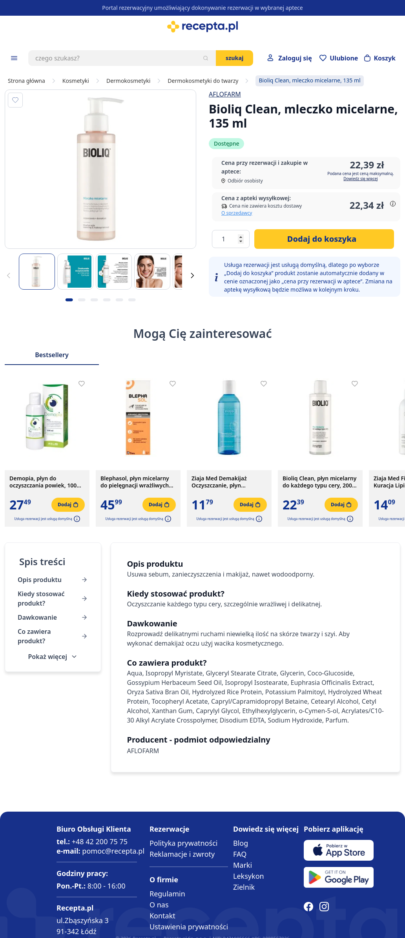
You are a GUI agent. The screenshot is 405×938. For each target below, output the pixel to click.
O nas (159, 904)
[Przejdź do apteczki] (338, 58)
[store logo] (202, 27)
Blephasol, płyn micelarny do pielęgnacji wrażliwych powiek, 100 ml (134, 482)
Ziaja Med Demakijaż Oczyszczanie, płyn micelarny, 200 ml (219, 482)
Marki (242, 865)
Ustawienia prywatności (189, 926)
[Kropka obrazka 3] (94, 299)
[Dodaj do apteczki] (15, 100)
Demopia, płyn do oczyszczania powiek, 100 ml (43, 482)
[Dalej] (192, 275)
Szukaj (234, 58)
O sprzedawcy (236, 213)
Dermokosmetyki (128, 80)
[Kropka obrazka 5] (119, 299)
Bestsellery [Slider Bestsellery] (52, 354)
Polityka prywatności (183, 843)
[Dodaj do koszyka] (324, 239)
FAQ (239, 854)
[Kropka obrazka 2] (82, 299)
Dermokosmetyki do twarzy (203, 80)
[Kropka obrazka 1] (69, 299)
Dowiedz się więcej (360, 178)
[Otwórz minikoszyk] (380, 58)
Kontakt (162, 915)
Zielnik (244, 887)
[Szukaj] (206, 58)
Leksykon (248, 876)
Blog (240, 843)
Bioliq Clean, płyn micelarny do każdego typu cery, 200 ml (319, 482)
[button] (76, 519)
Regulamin (167, 893)
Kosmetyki (75, 80)
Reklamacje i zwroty (182, 854)
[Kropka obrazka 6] (132, 299)
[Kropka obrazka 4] (107, 299)
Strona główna (26, 80)
